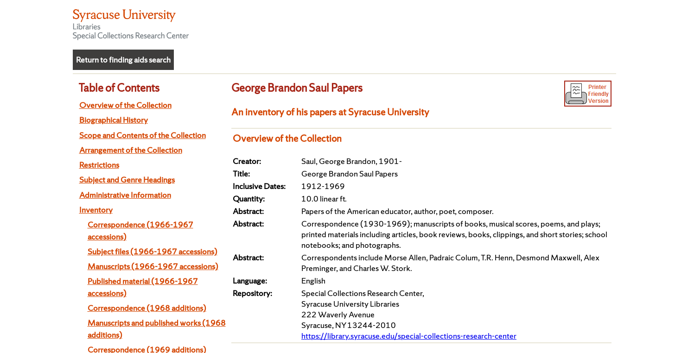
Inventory (96, 209)
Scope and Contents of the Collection (142, 135)
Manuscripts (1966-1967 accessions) (153, 266)
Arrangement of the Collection (130, 150)
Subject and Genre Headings (127, 179)
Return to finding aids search (123, 59)
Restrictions (99, 164)
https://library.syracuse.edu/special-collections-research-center (408, 335)
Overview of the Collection (125, 105)
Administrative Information (125, 194)
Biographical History (113, 119)
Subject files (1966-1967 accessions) (152, 251)
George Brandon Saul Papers (297, 87)
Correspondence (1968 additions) (147, 308)
